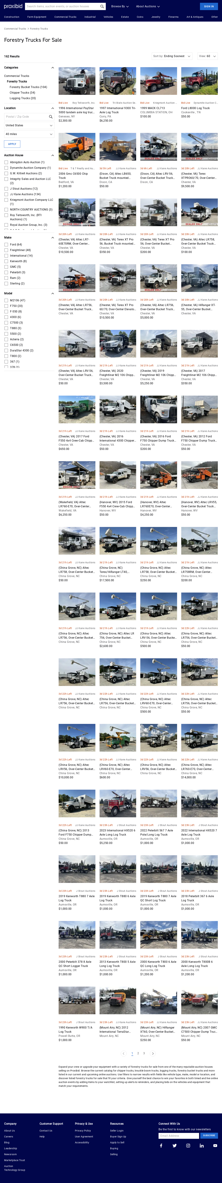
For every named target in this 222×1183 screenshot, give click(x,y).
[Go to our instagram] (188, 1146)
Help (42, 1136)
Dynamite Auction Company (206, 103)
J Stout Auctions (126, 825)
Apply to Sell (117, 1142)
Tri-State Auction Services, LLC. (124, 103)
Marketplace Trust (14, 1160)
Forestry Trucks (39, 28)
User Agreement (84, 1136)
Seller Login (116, 1130)
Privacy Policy (83, 1130)
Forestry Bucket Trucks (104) (28, 87)
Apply (12, 144)
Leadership (10, 1148)
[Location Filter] (26, 116)
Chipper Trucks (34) (22, 92)
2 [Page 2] (138, 1053)
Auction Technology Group (14, 1168)
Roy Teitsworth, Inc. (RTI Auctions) (83, 103)
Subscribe (209, 1135)
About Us (9, 1130)
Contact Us (46, 1130)
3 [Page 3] (144, 1053)
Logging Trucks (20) (23, 98)
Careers (8, 1136)
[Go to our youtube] (215, 1146)
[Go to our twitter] (174, 1146)
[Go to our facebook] (161, 1146)
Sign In (209, 6)
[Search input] (62, 6)
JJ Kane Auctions (126, 168)
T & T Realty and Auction (83, 168)
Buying (114, 1148)
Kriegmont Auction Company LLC (165, 103)
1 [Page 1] (132, 1053)
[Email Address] (179, 1136)
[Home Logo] (13, 6)
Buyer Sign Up (118, 1136)
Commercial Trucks (15, 28)
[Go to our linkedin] (201, 1146)
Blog (6, 1142)
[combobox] (6, 125)
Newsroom (10, 1154)
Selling (114, 1154)
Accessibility (82, 1142)
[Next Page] (153, 1054)
